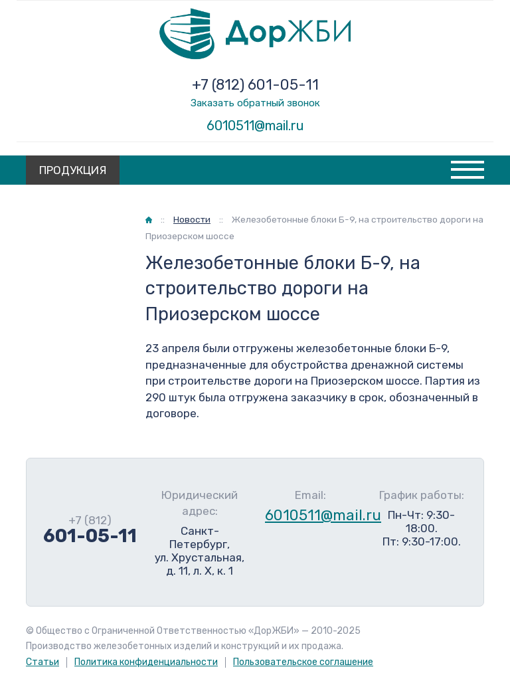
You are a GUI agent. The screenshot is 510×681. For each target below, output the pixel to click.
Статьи (42, 662)
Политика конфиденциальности (146, 662)
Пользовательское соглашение (303, 662)
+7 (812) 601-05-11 (255, 85)
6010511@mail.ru (255, 126)
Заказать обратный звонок (255, 103)
